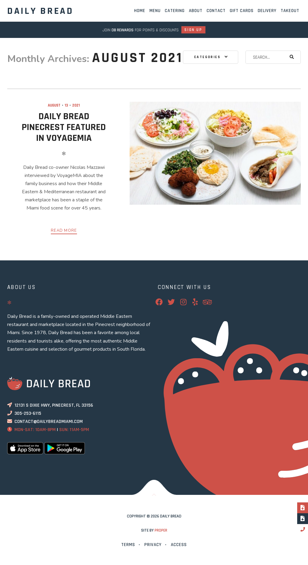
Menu (155, 11)
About (195, 11)
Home (139, 11)
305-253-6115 (27, 413)
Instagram (187, 302)
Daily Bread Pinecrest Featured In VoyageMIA (64, 127)
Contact (216, 11)
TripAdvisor (211, 302)
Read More (64, 230)
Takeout (290, 11)
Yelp (199, 302)
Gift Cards (242, 11)
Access (179, 545)
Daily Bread (40, 11)
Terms (128, 545)
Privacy (153, 545)
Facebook (163, 302)
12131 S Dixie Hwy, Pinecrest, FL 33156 (53, 405)
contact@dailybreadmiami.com (48, 421)
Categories (207, 57)
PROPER (161, 530)
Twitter (175, 302)
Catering (175, 11)
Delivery (267, 11)
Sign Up (193, 29)
